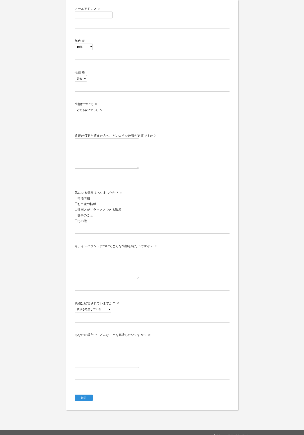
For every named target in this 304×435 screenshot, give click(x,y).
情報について (86, 104)
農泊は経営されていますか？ (97, 303)
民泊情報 (83, 198)
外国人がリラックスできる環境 (99, 209)
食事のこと (85, 215)
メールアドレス (88, 8)
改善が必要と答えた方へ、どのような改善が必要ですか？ (115, 135)
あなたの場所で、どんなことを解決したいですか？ (113, 335)
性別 (80, 72)
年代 (80, 41)
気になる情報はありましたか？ (99, 192)
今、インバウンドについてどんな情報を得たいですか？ (116, 246)
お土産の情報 (86, 204)
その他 (82, 221)
